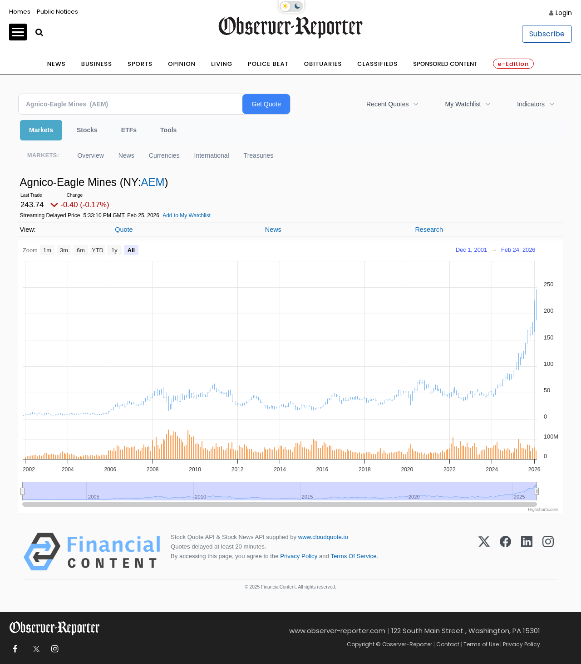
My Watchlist (463, 104)
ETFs (129, 130)
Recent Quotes (387, 104)
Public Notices (57, 11)
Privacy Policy (298, 556)
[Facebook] (505, 551)
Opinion (182, 64)
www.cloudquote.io (323, 537)
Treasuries (259, 155)
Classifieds (377, 64)
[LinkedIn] (526, 551)
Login (564, 12)
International (211, 155)
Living (221, 64)
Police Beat (268, 64)
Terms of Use (481, 644)
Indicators (531, 104)
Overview (90, 155)
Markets (41, 130)
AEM (152, 182)
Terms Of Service (353, 556)
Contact (447, 644)
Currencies (164, 155)
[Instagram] (548, 551)
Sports (140, 64)
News (56, 64)
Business (96, 64)
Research (429, 229)
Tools (168, 130)
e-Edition (513, 64)
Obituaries (323, 64)
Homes (19, 11)
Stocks (87, 130)
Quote (124, 229)
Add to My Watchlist (186, 215)
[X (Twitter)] (484, 551)
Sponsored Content (445, 64)
